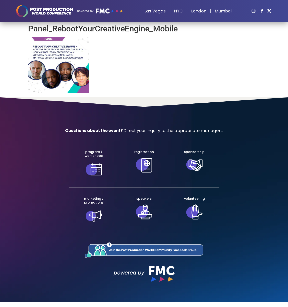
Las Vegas (155, 11)
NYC (178, 11)
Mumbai (223, 11)
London (198, 11)
